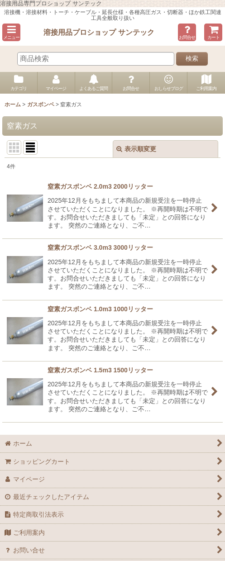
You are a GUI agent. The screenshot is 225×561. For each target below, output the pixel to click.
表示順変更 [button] (136, 148)
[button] (11, 32)
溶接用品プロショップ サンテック (98, 32)
